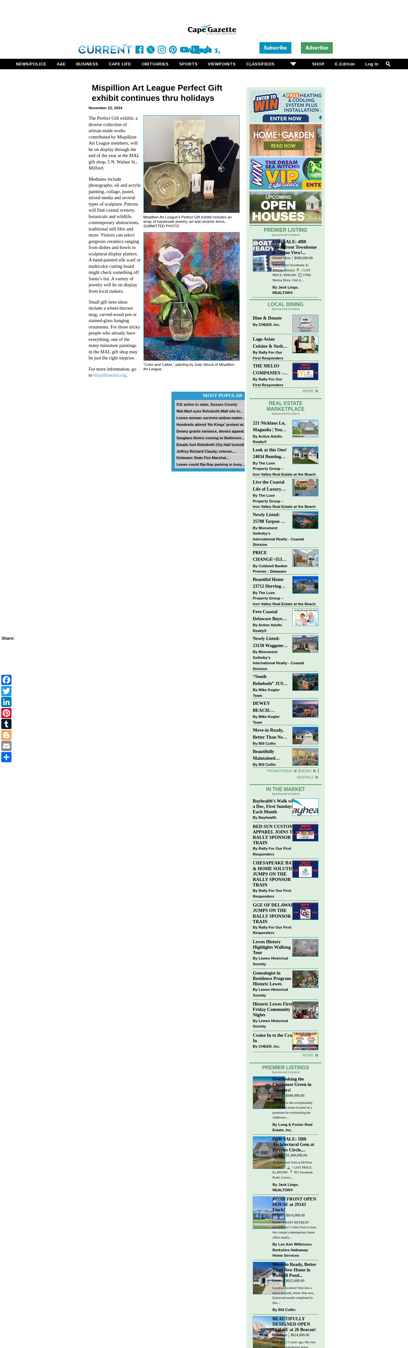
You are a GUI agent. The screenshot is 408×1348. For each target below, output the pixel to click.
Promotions (279, 771)
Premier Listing (286, 230)
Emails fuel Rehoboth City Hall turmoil (210, 444)
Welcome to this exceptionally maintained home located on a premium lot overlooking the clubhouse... (293, 1110)
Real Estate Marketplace (285, 406)
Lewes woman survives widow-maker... (210, 418)
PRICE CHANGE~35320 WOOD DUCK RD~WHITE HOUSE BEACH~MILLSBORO (270, 556)
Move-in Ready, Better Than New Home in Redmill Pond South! (269, 734)
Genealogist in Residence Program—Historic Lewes (274, 978)
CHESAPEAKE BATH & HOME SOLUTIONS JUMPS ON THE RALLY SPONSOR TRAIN (276, 873)
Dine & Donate (267, 317)
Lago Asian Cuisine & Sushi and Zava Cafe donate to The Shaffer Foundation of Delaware (268, 343)
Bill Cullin (267, 743)
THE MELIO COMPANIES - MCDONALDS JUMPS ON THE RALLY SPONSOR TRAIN (270, 369)
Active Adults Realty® (267, 439)
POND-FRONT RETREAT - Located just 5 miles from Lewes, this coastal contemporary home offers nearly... (295, 1230)
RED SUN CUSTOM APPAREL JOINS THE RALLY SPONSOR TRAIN (276, 834)
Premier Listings (285, 1067)
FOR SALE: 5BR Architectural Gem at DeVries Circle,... (293, 1144)
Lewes (277, 1096)
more (308, 1055)
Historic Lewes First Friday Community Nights (272, 1009)
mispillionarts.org (110, 375)
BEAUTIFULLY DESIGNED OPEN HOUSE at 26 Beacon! (294, 1324)
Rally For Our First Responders (268, 355)
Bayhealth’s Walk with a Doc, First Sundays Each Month (275, 806)
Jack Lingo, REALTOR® (286, 290)
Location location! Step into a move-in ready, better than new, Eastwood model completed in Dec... (293, 1295)
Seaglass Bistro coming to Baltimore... (210, 438)
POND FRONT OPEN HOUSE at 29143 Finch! (294, 1204)
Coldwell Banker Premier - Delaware (270, 569)
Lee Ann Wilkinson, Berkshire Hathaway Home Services (292, 1249)
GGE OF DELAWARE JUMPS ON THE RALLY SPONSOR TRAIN (275, 913)
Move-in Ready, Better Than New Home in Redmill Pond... (295, 1270)
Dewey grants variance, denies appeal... (211, 431)
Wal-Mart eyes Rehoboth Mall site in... (209, 411)
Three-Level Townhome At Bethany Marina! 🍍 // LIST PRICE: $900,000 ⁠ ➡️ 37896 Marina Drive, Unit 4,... (292, 272)
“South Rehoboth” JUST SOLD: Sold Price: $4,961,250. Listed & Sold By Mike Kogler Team (270, 680)
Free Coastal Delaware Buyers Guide (269, 615)
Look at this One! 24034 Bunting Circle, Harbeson (270, 453)
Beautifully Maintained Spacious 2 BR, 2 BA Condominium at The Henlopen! (270, 755)
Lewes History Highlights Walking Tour (272, 947)
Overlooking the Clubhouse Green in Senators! (292, 1084)
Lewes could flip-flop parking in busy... (210, 464)
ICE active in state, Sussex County (206, 404)
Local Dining (285, 304)
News (305, 771)
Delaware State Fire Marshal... (202, 458)
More (308, 391)
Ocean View (282, 258)
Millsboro (280, 1335)
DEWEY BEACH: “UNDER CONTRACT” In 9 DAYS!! (270, 707)
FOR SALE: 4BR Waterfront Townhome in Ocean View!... (295, 247)
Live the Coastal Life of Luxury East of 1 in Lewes (270, 486)
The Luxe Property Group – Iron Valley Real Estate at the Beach (284, 468)
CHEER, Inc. (269, 324)
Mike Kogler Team (266, 692)
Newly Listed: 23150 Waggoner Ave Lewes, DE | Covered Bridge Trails (269, 642)
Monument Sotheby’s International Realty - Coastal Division (278, 536)
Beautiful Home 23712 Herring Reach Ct (268, 583)
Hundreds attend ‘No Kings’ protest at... (211, 424)
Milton (278, 1215)
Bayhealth (267, 817)
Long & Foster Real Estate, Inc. (292, 1127)
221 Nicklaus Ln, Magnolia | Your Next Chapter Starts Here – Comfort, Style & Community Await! (269, 426)
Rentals (305, 777)
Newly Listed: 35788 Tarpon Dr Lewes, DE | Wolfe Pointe (270, 518)
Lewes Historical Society (270, 961)
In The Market (285, 789)
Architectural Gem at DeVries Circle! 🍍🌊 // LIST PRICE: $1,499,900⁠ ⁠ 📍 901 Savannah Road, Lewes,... (293, 1170)
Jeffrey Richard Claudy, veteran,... (206, 451)
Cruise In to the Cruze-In (275, 1038)
